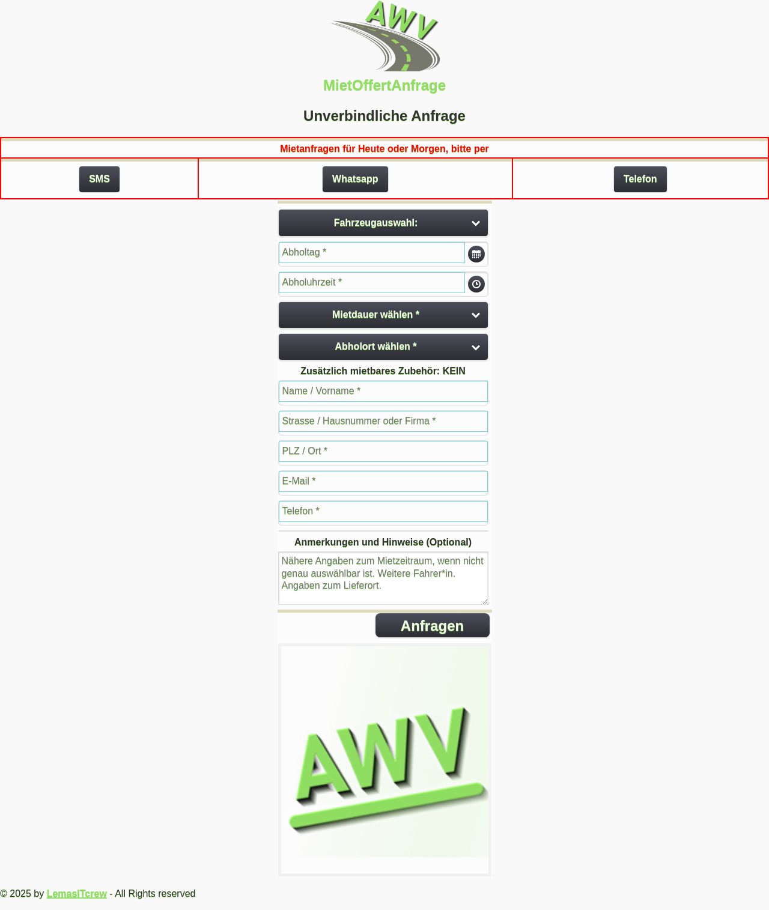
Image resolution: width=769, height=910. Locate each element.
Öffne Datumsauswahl (476, 254)
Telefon (640, 179)
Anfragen (432, 625)
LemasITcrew (77, 893)
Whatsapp (355, 179)
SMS (99, 179)
